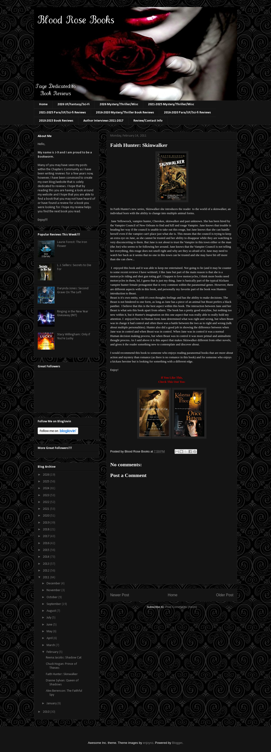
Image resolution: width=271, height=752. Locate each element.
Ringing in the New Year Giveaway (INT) (72, 313)
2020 (46, 515)
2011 (46, 577)
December (54, 583)
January (52, 703)
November (54, 590)
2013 (46, 564)
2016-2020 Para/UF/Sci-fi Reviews (187, 112)
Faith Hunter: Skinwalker (62, 674)
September (54, 604)
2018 (46, 529)
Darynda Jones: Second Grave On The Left (72, 290)
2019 (46, 522)
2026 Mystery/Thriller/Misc (119, 104)
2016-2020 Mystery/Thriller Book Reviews (125, 112)
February (53, 652)
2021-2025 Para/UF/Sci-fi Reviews (62, 112)
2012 (46, 570)
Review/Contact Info (147, 121)
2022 (46, 502)
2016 (46, 543)
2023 (46, 495)
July (49, 617)
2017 (46, 536)
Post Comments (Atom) (181, 607)
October (52, 597)
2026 (46, 475)
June (50, 624)
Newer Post (119, 595)
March (51, 645)
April (50, 638)
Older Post (224, 595)
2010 (46, 712)
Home (43, 104)
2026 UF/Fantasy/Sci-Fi (74, 104)
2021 (46, 509)
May (50, 631)
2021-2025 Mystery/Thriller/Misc (171, 104)
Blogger (177, 743)
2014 (46, 557)
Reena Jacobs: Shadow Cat (63, 657)
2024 (46, 488)
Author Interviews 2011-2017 (103, 121)
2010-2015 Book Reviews (56, 121)
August (52, 611)
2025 (46, 481)
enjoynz (148, 743)
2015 (46, 550)
